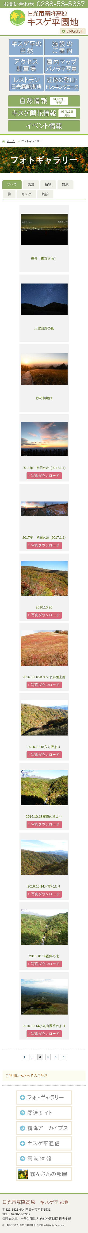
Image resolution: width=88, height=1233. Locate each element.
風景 (31, 184)
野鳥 (65, 184)
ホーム (11, 141)
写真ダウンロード (45, 475)
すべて (12, 184)
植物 (48, 184)
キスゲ (26, 194)
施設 (45, 194)
